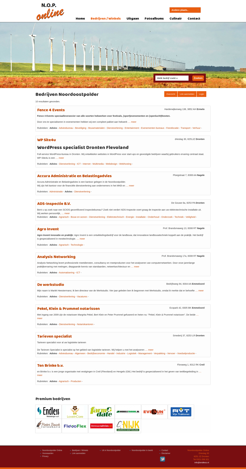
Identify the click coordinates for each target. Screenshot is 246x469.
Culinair (176, 18)
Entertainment (132, 128)
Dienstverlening (115, 128)
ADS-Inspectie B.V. (54, 204)
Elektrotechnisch (115, 217)
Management (145, 353)
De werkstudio (50, 285)
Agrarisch (64, 217)
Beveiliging (80, 128)
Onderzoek (167, 217)
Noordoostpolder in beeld (142, 450)
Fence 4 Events (51, 110)
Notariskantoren (85, 324)
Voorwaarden (47, 453)
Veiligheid (190, 217)
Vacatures (82, 296)
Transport (185, 128)
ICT (79, 164)
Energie (130, 217)
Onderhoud (153, 217)
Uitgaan (133, 18)
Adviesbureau (66, 128)
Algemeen (80, 353)
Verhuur (197, 128)
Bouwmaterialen (96, 128)
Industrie (120, 353)
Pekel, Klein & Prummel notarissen (68, 309)
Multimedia (98, 164)
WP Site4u (46, 140)
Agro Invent (48, 229)
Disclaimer (166, 453)
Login (201, 94)
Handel (110, 353)
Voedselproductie (186, 353)
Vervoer (171, 353)
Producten (76, 381)
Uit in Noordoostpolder (111, 450)
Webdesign (111, 164)
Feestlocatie (172, 128)
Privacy (45, 456)
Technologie (77, 245)
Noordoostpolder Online (52, 450)
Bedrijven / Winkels (106, 18)
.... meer (132, 122)
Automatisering (66, 272)
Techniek (179, 217)
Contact (194, 18)
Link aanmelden (187, 94)
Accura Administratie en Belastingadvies (74, 176)
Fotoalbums (154, 18)
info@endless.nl (202, 462)
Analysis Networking (56, 257)
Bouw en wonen (79, 217)
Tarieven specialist (54, 336)
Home (80, 18)
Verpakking (159, 353)
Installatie (141, 217)
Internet (87, 164)
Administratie (56, 191)
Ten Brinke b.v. (50, 365)
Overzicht (170, 94)
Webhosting (125, 164)
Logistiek (131, 353)
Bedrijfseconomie (96, 353)
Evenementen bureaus (152, 128)
